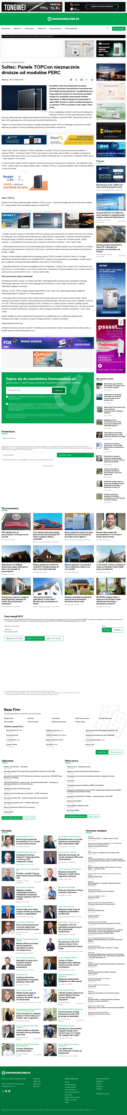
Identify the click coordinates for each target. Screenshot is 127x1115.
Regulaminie (9, 417)
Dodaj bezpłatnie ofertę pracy (76, 816)
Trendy (67, 1082)
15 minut (107, 630)
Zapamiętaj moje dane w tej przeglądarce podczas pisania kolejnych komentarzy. (28, 460)
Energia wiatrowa (105, 718)
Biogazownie (8, 718)
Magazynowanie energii (72, 1097)
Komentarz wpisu (65, 455)
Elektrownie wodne (82, 718)
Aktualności (6, 62)
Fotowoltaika (9, 722)
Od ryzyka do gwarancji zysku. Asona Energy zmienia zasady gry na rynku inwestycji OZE (28, 36)
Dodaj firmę (102, 752)
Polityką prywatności (57, 446)
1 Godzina (117, 630)
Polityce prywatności (21, 417)
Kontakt (98, 1084)
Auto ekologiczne (70, 1090)
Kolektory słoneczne (59, 722)
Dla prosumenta (55, 29)
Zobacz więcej (116, 752)
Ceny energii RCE (71, 29)
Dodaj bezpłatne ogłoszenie (12, 818)
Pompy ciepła (80, 722)
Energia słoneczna (17, 62)
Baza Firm (17, 29)
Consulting (56, 718)
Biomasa (31, 718)
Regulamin (27, 446)
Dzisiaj (35, 638)
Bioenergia (68, 1095)
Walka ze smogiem (71, 1100)
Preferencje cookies (102, 1094)
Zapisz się (58, 390)
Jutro (54, 638)
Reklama (99, 1089)
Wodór (67, 1102)
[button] (108, 29)
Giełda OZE (42, 29)
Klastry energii (33, 722)
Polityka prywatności (102, 1079)
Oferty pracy (29, 29)
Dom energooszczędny (72, 1092)
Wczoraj (14, 638)
